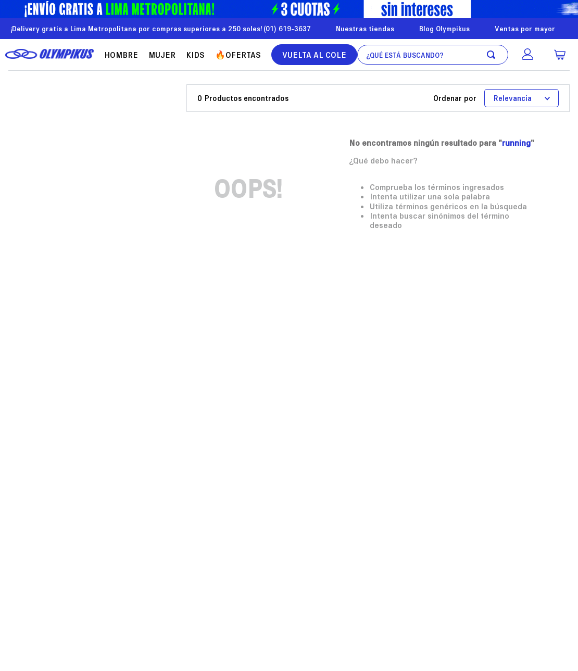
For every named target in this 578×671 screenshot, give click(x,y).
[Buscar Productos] (493, 54)
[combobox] (432, 55)
